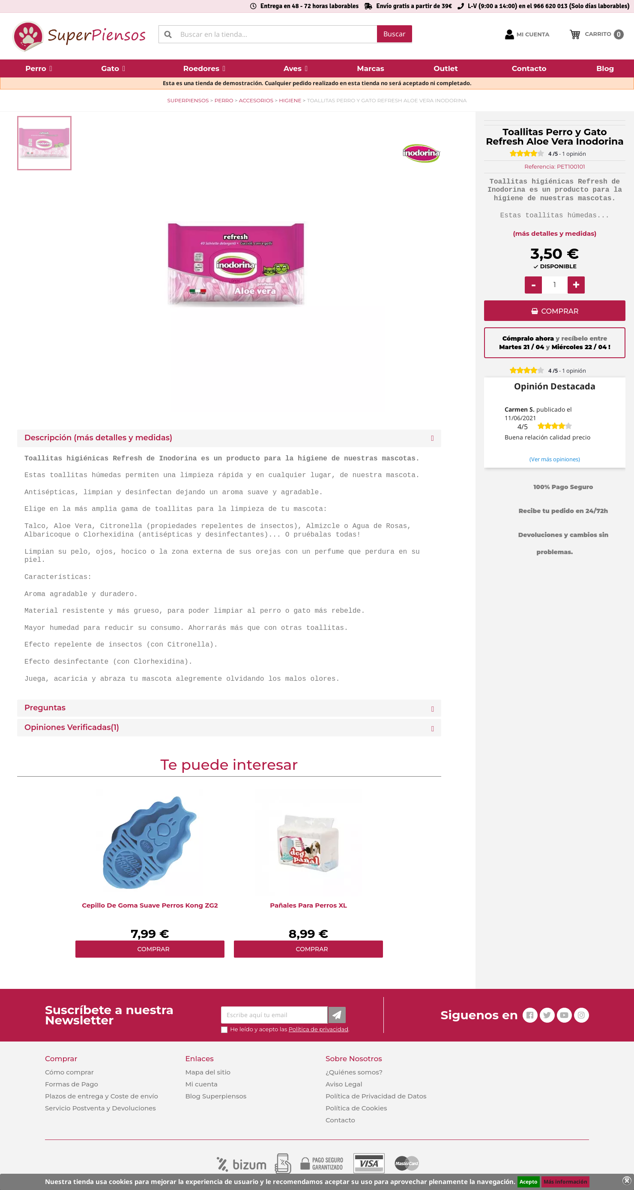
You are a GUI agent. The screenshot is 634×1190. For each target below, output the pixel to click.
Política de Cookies (356, 1108)
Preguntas (45, 707)
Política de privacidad (318, 1029)
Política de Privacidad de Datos (376, 1096)
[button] (39, 68)
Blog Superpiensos (215, 1096)
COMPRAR (559, 311)
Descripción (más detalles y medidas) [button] (98, 437)
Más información (565, 1181)
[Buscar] (285, 34)
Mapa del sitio (207, 1072)
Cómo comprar (69, 1072)
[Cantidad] (555, 285)
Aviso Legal (344, 1084)
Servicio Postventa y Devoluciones (100, 1108)
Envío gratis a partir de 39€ (414, 6)
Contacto (340, 1120)
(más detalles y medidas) (555, 233)
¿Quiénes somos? (354, 1072)
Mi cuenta (201, 1084)
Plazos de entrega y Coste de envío (101, 1096)
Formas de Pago (71, 1084)
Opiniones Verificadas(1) (71, 727)
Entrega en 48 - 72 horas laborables (309, 6)
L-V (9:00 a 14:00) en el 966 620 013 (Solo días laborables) (549, 6)
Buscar (394, 34)
